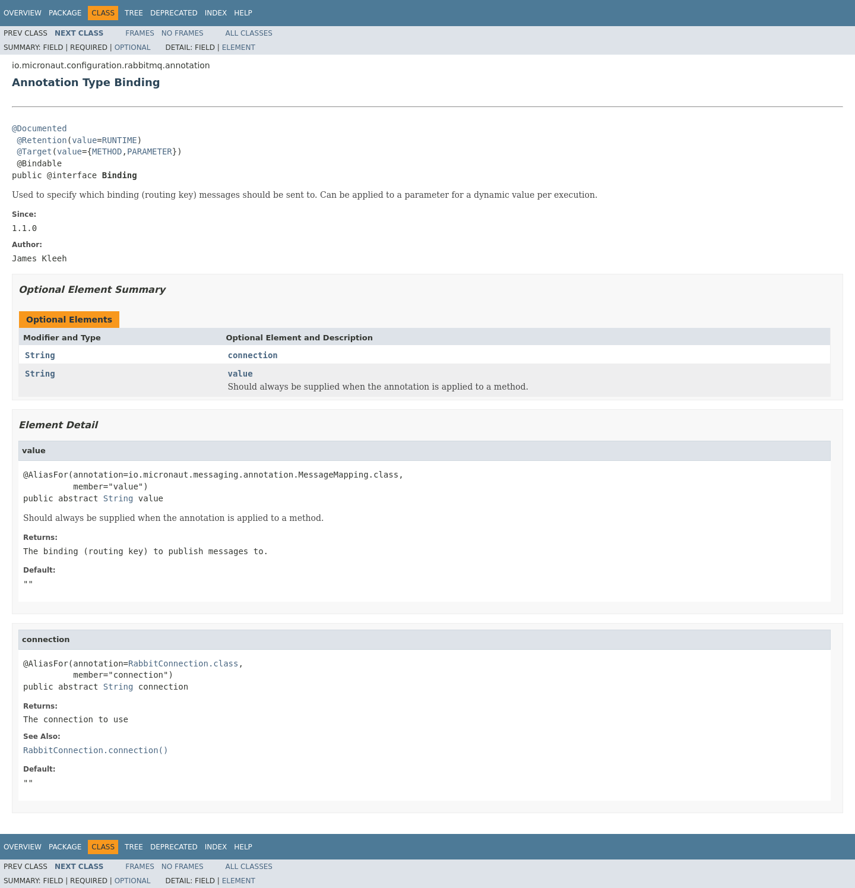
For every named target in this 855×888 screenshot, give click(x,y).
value (84, 140)
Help (243, 13)
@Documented (39, 128)
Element (238, 47)
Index (216, 13)
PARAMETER (149, 151)
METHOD (107, 151)
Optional (133, 47)
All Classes (249, 33)
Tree (134, 13)
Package (65, 13)
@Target (34, 151)
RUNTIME (119, 140)
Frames (139, 33)
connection (253, 355)
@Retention (41, 140)
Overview (23, 13)
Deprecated (174, 13)
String (40, 355)
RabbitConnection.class (183, 663)
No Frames (183, 33)
